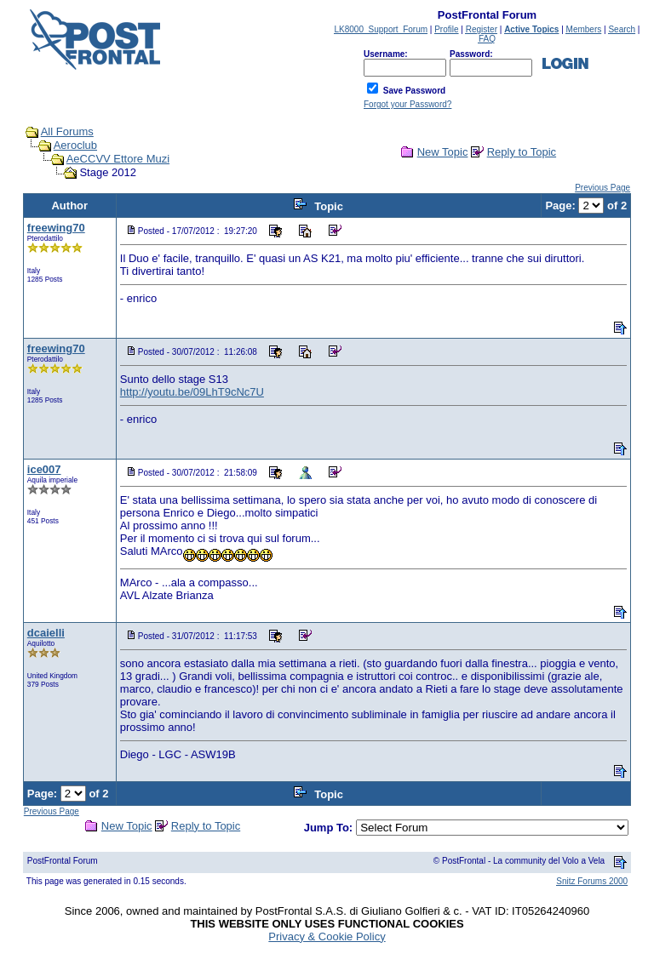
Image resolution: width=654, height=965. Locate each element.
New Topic (442, 152)
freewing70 (56, 227)
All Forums (67, 131)
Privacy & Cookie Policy (326, 936)
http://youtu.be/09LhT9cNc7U (192, 391)
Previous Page (602, 187)
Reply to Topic (521, 152)
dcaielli (46, 632)
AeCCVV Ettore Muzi (117, 158)
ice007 (44, 469)
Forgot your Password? (407, 104)
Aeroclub (75, 145)
